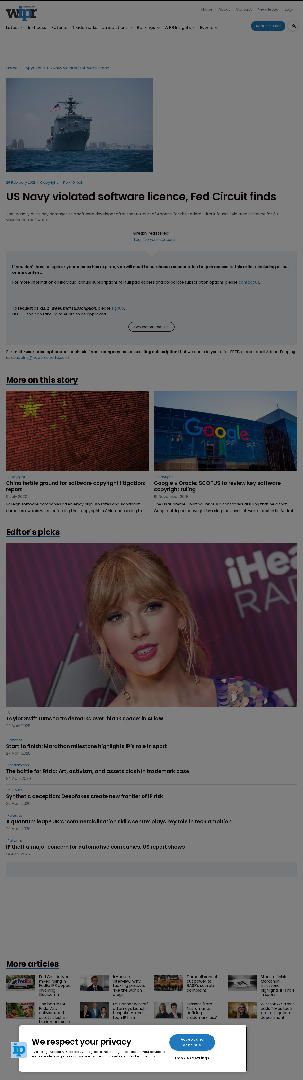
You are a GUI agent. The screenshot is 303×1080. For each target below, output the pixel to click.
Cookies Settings (192, 1058)
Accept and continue (192, 1042)
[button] (19, 1050)
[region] (133, 1048)
